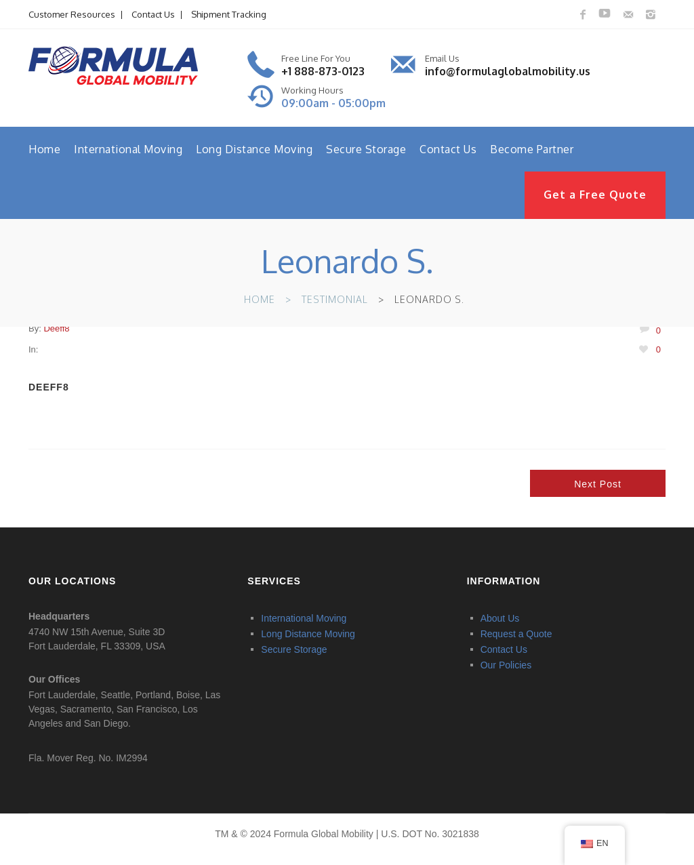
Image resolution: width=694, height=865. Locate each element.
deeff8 (56, 328)
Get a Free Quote (595, 194)
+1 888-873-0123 (323, 71)
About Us (500, 618)
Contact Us (153, 14)
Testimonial (335, 299)
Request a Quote (516, 633)
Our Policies (506, 664)
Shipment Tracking (228, 14)
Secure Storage (366, 149)
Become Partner (531, 149)
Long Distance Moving (254, 149)
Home (44, 149)
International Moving (128, 149)
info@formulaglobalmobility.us (507, 71)
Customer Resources (71, 14)
